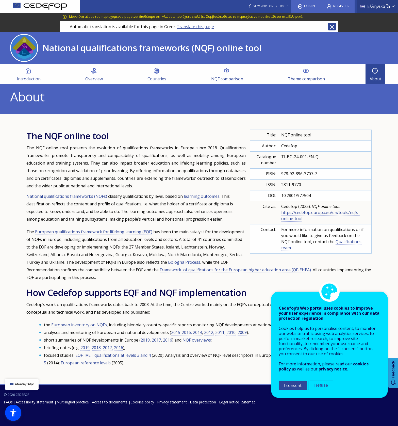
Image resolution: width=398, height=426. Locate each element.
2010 (231, 332)
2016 (167, 340)
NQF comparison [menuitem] (227, 79)
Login (309, 6)
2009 (242, 332)
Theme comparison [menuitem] (306, 79)
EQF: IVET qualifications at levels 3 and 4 (113, 355)
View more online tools (271, 6)
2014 (197, 332)
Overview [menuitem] (94, 79)
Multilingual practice (72, 402)
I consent (293, 385)
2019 (145, 340)
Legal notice (229, 402)
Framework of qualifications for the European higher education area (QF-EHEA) (235, 270)
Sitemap (249, 402)
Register (341, 6)
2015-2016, (181, 332)
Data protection (203, 402)
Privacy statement (172, 402)
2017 (156, 340)
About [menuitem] (375, 79)
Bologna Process (184, 262)
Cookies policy (142, 402)
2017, (108, 347)
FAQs (8, 402)
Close (332, 26)
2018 (96, 347)
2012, (209, 332)
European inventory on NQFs (79, 325)
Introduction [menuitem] (29, 79)
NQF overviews (197, 340)
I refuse (320, 385)
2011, (220, 332)
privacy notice (333, 369)
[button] (13, 413)
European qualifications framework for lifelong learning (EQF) (93, 232)
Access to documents (109, 402)
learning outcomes (202, 196)
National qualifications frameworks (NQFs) (66, 196)
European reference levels (86, 363)
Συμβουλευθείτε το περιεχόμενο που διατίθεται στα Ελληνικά (254, 16)
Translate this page (195, 26)
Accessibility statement (34, 402)
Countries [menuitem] (156, 79)
